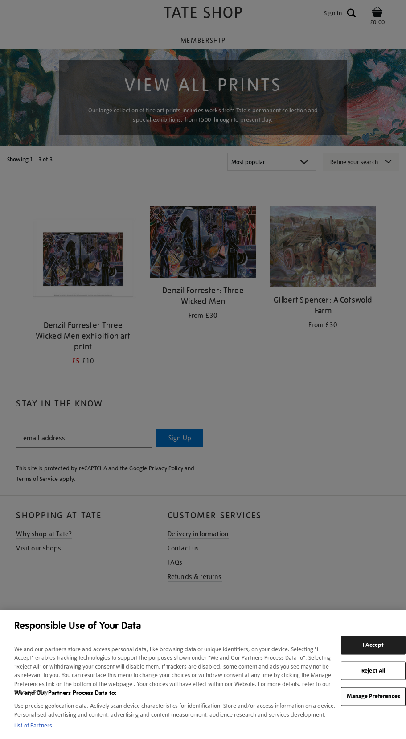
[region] (203, 674)
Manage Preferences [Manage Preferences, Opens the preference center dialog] (373, 696)
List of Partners (33, 725)
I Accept (373, 645)
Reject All (373, 670)
